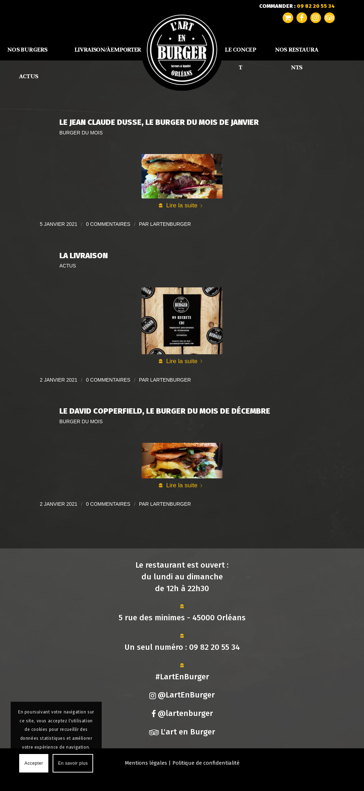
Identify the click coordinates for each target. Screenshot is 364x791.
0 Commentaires (108, 224)
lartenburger (170, 224)
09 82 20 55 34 (214, 647)
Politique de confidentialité (206, 763)
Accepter (34, 763)
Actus (67, 266)
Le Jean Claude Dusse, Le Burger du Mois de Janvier (159, 122)
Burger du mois (81, 133)
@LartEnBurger (182, 695)
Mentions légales (146, 763)
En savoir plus (73, 763)
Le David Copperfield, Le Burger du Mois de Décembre (164, 411)
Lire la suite (185, 205)
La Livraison (83, 255)
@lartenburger (182, 713)
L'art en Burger (182, 732)
